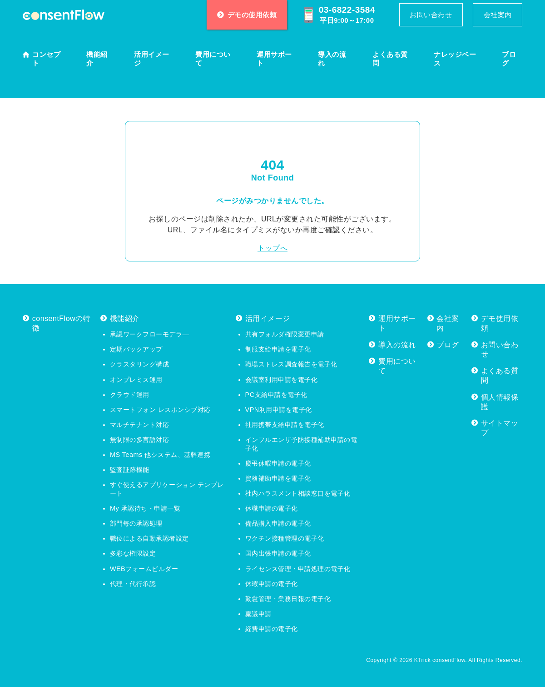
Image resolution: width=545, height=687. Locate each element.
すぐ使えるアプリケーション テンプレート (167, 489)
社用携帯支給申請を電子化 (284, 424)
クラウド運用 (129, 394)
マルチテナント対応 (139, 424)
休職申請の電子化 (271, 508)
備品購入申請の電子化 (278, 523)
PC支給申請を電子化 (276, 394)
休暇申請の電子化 (271, 583)
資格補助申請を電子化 (278, 478)
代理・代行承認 (133, 583)
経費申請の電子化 (271, 628)
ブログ (509, 58)
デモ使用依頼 (500, 323)
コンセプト (46, 58)
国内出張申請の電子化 (278, 553)
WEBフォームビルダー (144, 568)
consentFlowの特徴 (61, 323)
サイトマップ (500, 427)
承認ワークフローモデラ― (149, 334)
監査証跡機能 (129, 469)
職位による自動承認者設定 (149, 538)
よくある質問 (390, 58)
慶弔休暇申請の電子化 (278, 463)
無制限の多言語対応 (139, 439)
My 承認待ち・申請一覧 (145, 508)
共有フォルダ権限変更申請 (284, 334)
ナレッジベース (455, 58)
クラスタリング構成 (139, 364)
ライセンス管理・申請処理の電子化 (298, 568)
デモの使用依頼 (247, 15)
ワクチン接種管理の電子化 (284, 538)
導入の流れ (332, 58)
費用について (213, 58)
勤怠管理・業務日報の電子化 (288, 598)
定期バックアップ (136, 349)
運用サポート (274, 58)
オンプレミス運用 (136, 379)
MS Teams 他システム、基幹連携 (160, 454)
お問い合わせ (431, 15)
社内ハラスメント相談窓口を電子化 (298, 493)
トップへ (272, 248)
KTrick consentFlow (440, 660)
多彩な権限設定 (133, 553)
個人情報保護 (500, 402)
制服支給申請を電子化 (278, 349)
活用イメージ (151, 58)
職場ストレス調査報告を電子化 (291, 364)
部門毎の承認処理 (136, 523)
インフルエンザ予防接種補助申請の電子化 (301, 444)
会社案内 (498, 15)
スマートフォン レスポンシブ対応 (160, 409)
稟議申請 (258, 613)
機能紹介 (97, 58)
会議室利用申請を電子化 (281, 379)
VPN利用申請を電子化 (278, 409)
